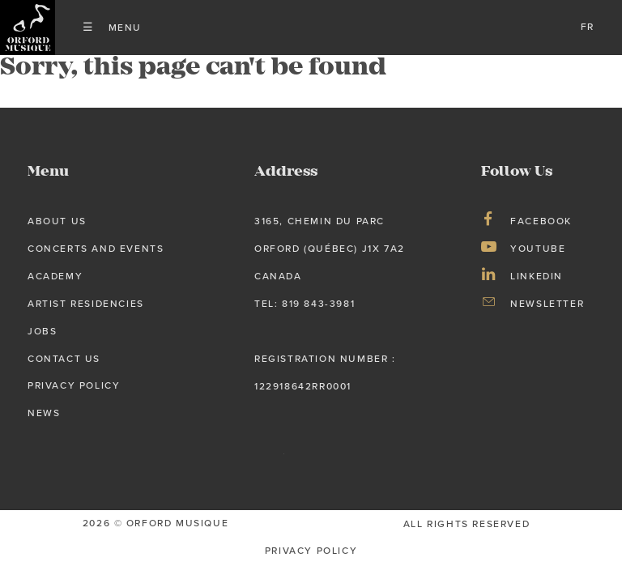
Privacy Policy (74, 385)
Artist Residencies (86, 303)
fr (587, 26)
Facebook (541, 221)
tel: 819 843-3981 (304, 303)
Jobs (42, 331)
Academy (55, 276)
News (44, 413)
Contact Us (64, 358)
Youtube (537, 248)
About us (57, 221)
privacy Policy (311, 550)
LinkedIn (536, 276)
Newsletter (547, 303)
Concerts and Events (96, 248)
